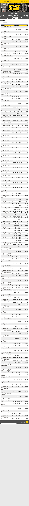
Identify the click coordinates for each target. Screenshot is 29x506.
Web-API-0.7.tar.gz (6, 118)
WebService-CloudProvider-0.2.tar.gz (6, 246)
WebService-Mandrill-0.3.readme (6, 312)
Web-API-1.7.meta (5, 164)
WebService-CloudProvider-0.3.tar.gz (6, 254)
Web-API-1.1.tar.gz (6, 137)
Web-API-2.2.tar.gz (6, 211)
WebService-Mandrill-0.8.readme (6, 348)
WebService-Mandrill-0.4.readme (6, 319)
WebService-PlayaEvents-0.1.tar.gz (6, 365)
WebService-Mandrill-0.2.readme (6, 304)
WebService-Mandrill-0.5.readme (6, 326)
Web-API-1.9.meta (5, 174)
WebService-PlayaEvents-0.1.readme (6, 362)
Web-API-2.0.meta (5, 179)
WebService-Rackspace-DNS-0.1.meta (6, 367)
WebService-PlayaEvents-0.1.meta (6, 360)
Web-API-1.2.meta (5, 139)
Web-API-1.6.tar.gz (6, 162)
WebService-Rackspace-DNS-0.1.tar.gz (6, 372)
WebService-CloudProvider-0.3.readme (6, 251)
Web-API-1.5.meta (5, 154)
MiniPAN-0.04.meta (6, 71)
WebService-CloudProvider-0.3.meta (6, 249)
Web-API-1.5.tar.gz (6, 157)
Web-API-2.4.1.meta (6, 217)
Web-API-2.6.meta (5, 228)
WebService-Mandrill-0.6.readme (6, 333)
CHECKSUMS (4, 62)
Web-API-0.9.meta (5, 123)
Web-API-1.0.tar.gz (6, 132)
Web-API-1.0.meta (5, 129)
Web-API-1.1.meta (5, 133)
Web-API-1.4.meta (5, 149)
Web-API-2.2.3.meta (6, 201)
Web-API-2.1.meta (5, 184)
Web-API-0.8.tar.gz (6, 122)
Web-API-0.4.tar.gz (6, 107)
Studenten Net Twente (7, 1)
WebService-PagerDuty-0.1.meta (6, 353)
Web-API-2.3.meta (5, 212)
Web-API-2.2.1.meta (6, 189)
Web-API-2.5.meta (5, 223)
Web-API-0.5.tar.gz (6, 111)
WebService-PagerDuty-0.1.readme (6, 355)
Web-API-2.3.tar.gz (6, 216)
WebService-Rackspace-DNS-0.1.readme (6, 370)
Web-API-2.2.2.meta (6, 195)
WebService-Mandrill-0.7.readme (6, 341)
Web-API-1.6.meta (5, 159)
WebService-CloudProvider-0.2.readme (6, 244)
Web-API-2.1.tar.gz (6, 187)
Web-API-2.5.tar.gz (6, 227)
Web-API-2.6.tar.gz (6, 232)
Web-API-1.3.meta (5, 143)
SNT (27, 422)
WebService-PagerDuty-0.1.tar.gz (6, 358)
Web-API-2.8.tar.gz (6, 242)
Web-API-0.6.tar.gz (6, 115)
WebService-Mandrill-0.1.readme (6, 300)
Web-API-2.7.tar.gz (6, 237)
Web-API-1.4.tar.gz (6, 152)
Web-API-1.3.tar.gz (6, 147)
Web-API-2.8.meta (5, 238)
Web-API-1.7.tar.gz (6, 167)
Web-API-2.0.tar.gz (6, 182)
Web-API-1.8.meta (5, 169)
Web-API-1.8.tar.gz (6, 172)
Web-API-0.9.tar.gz (6, 127)
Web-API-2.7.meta (5, 233)
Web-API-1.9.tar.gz (6, 177)
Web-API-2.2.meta (5, 207)
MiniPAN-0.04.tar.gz (6, 75)
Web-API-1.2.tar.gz (6, 142)
